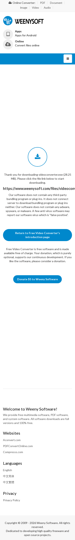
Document (56, 2)
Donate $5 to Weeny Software (37, 279)
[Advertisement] (37, 93)
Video (35, 7)
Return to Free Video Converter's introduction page (37, 235)
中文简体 (8, 476)
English (7, 470)
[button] (23, 33)
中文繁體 (8, 482)
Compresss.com (13, 452)
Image (23, 7)
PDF (42, 2)
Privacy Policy (11, 500)
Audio (47, 7)
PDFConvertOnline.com (18, 446)
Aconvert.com (12, 440)
